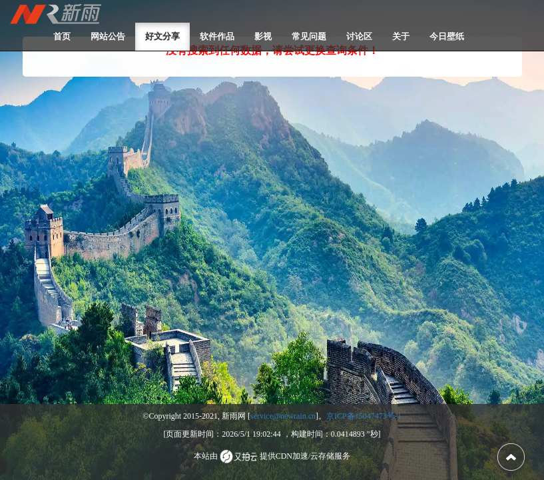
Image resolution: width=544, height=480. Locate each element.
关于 (400, 36)
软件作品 (217, 36)
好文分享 (162, 36)
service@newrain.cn (283, 416)
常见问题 (309, 36)
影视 (263, 36)
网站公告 (108, 36)
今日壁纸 (446, 36)
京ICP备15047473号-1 (364, 416)
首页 (62, 36)
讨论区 (359, 36)
